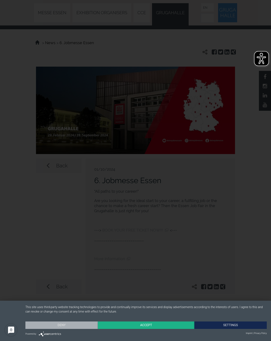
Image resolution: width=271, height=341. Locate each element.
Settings (230, 325)
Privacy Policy (260, 333)
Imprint (249, 333)
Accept (146, 325)
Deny (62, 325)
